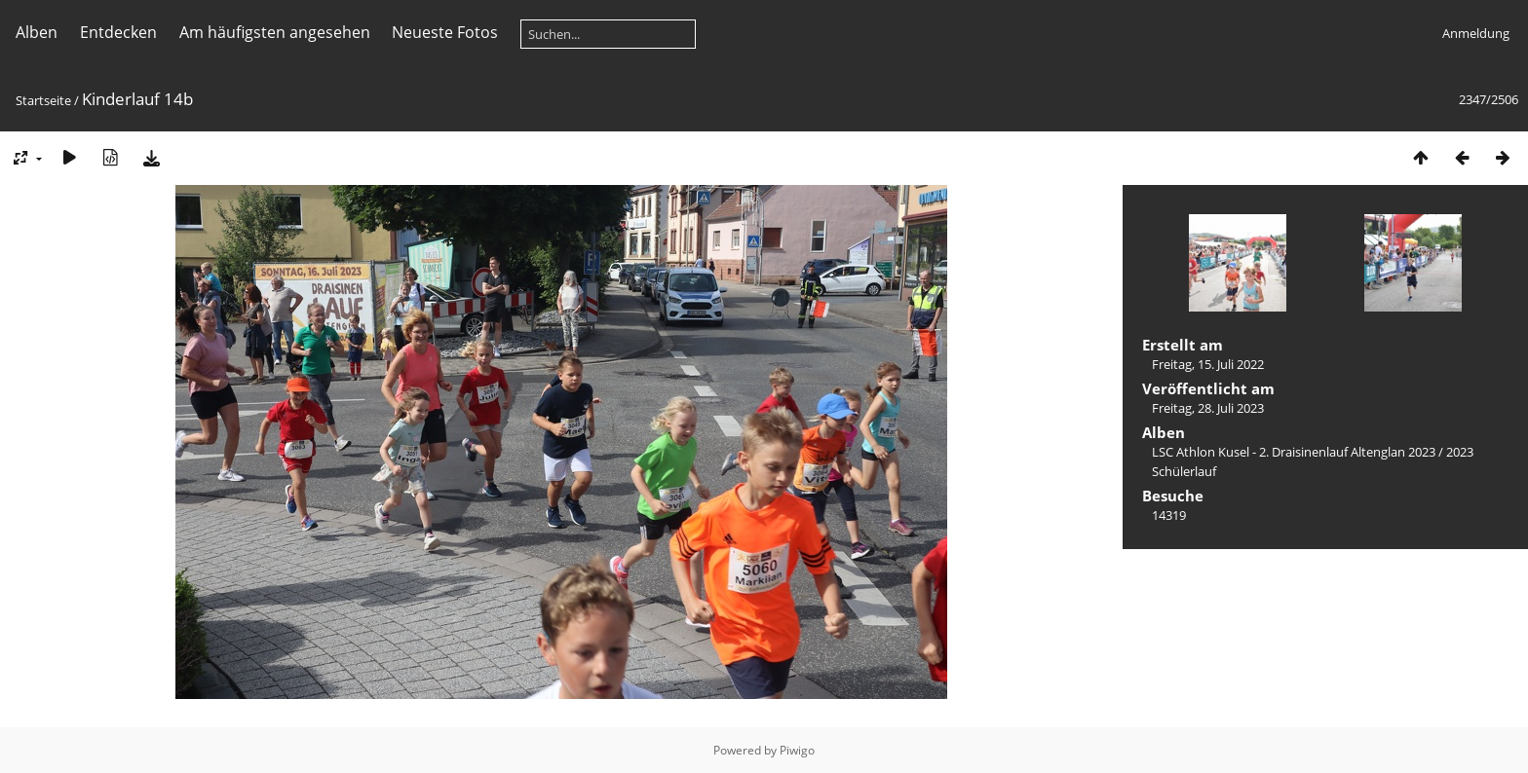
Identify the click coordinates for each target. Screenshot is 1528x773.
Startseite (43, 100)
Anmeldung (1475, 33)
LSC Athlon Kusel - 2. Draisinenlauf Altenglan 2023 (1293, 451)
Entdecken (118, 32)
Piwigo (797, 750)
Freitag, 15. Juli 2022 (1208, 364)
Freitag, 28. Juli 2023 (1208, 408)
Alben (36, 32)
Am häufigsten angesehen (274, 32)
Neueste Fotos (445, 32)
